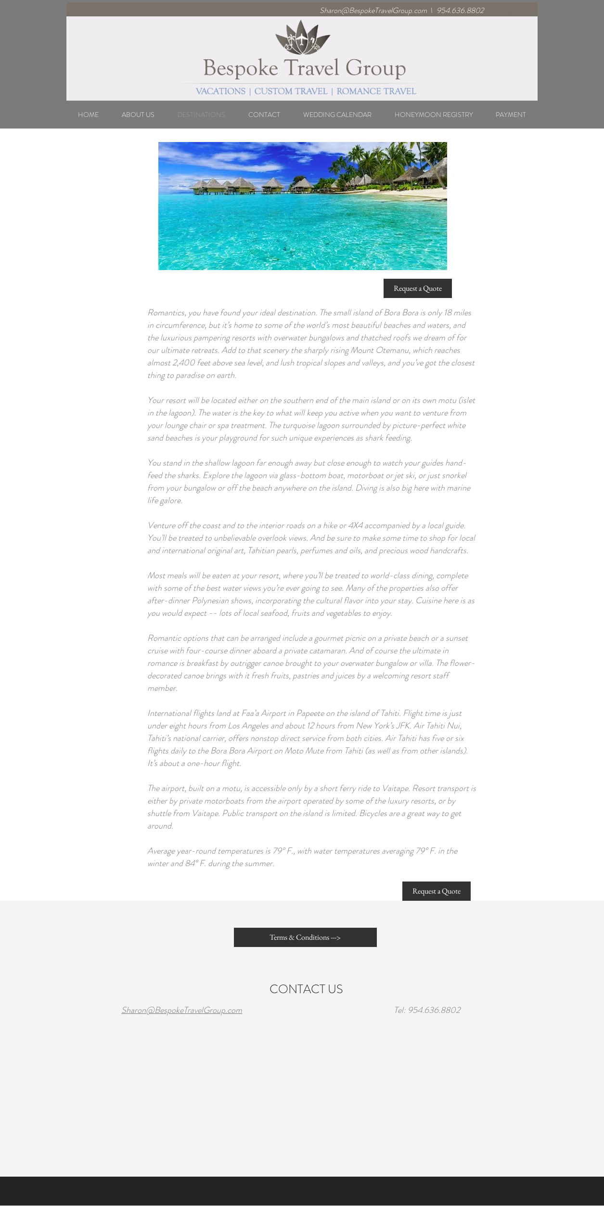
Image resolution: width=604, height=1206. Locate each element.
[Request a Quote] (418, 288)
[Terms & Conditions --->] (305, 937)
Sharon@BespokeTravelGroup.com (373, 10)
